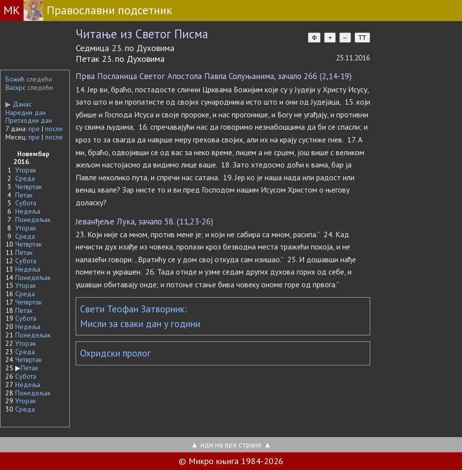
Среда (25, 178)
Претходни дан (28, 120)
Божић (15, 79)
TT (362, 37)
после (54, 128)
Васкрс (15, 87)
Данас (18, 104)
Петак (23, 195)
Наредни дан (25, 112)
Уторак (25, 170)
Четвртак (28, 186)
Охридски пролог (115, 353)
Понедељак (33, 219)
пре (34, 128)
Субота (25, 202)
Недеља (27, 211)
